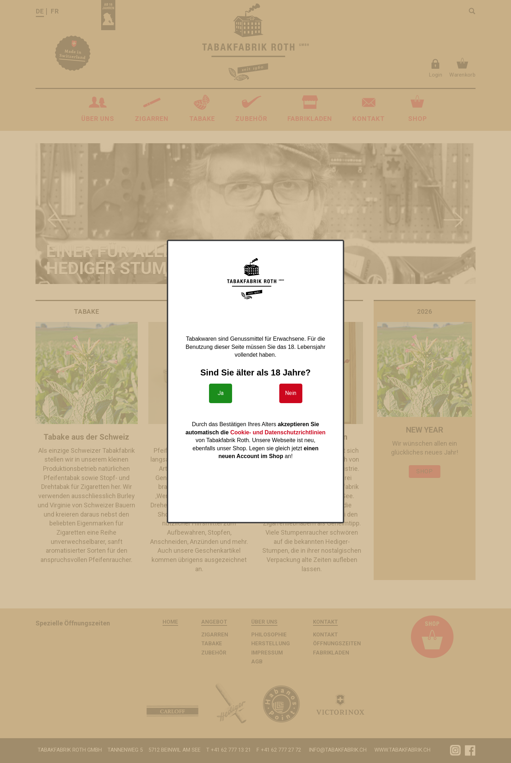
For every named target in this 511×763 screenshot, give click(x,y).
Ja (221, 393)
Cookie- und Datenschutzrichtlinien (277, 432)
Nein (290, 393)
